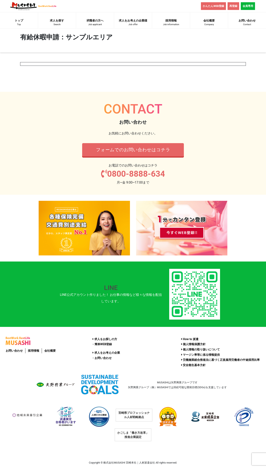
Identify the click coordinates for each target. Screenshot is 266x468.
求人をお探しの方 (105, 339)
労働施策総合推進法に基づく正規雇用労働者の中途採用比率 (220, 360)
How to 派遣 (189, 339)
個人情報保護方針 (193, 344)
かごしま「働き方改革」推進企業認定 (133, 435)
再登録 (233, 6)
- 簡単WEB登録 (102, 344)
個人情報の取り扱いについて (200, 349)
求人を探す (57, 23)
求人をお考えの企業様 (133, 23)
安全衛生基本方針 (193, 365)
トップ (19, 23)
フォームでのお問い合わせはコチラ (133, 149)
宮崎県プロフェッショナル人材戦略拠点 (134, 415)
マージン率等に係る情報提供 (200, 355)
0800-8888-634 (133, 174)
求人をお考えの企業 (106, 353)
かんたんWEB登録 (213, 6)
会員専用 (248, 6)
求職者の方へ (95, 23)
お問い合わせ (14, 350)
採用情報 (171, 23)
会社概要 (209, 23)
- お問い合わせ (102, 358)
